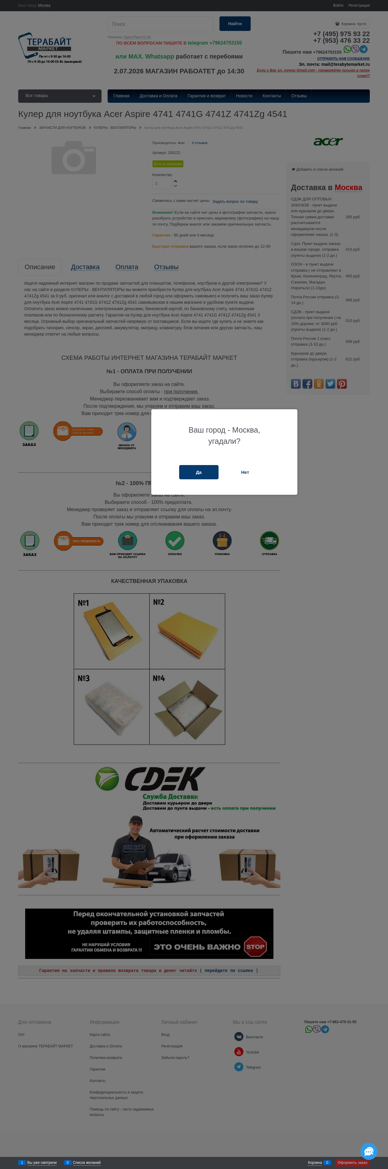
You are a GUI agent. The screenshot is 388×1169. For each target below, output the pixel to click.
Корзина (315, 1162)
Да (199, 472)
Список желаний (87, 1162)
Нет (245, 472)
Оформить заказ (352, 1163)
